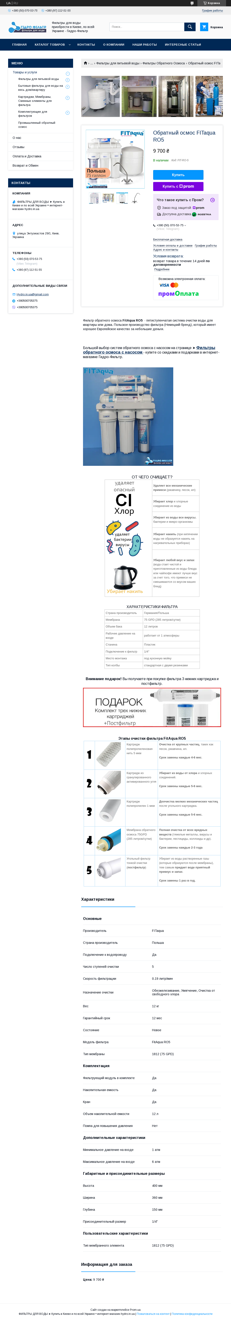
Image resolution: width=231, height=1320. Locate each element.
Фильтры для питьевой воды (117, 63)
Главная (19, 44)
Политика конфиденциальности (192, 1313)
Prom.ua (135, 1309)
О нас (17, 138)
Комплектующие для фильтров (32, 113)
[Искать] (190, 27)
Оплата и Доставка (27, 156)
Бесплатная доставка (167, 239)
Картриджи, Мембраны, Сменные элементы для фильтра (35, 101)
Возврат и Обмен (25, 165)
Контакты (86, 44)
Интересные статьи (183, 44)
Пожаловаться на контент (153, 1313)
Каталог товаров (50, 44)
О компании (113, 44)
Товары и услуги (25, 72)
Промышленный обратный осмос (36, 124)
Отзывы (18, 147)
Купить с (178, 186)
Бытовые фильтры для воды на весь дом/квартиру (40, 87)
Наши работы (144, 44)
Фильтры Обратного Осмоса (164, 63)
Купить (178, 175)
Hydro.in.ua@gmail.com (33, 294)
